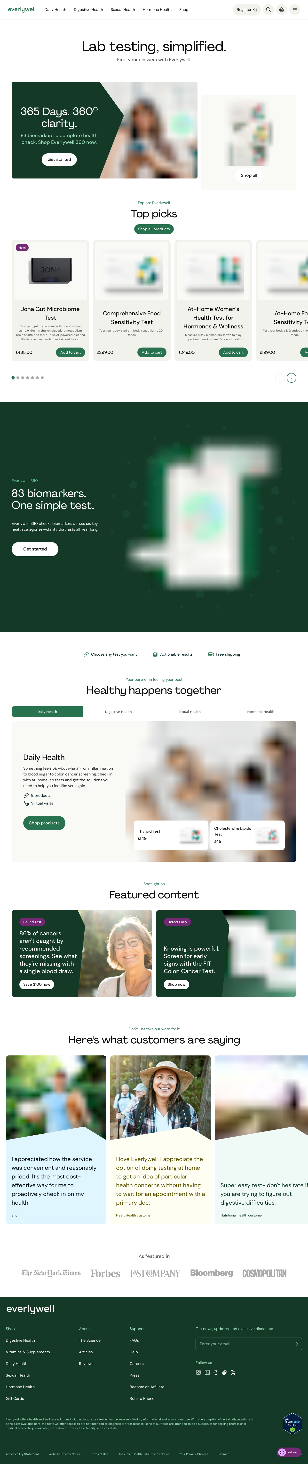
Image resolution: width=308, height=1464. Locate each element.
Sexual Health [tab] (190, 711)
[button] (296, 1344)
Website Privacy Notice (65, 1454)
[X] (233, 1373)
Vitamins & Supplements (28, 1352)
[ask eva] (289, 1452)
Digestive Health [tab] (118, 711)
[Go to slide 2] (17, 377)
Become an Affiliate (147, 1386)
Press (134, 1375)
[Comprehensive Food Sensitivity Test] (132, 300)
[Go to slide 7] (42, 377)
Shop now (176, 984)
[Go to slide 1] (13, 378)
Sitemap (223, 1454)
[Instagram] (198, 1373)
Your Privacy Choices (193, 1454)
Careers (137, 1363)
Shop (183, 9)
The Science (90, 1340)
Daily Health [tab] (47, 711)
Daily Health (55, 9)
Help (134, 1352)
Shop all (249, 175)
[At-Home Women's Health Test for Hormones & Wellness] (213, 300)
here (37, 1424)
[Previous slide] (280, 378)
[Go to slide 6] (37, 377)
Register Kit (247, 9)
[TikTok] (225, 1373)
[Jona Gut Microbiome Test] (50, 300)
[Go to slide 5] (32, 377)
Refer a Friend (142, 1398)
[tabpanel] (154, 791)
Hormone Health (157, 9)
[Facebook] (216, 1373)
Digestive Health (88, 9)
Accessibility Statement (22, 1454)
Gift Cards (15, 1398)
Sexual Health (123, 9)
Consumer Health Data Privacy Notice (144, 1454)
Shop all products (154, 229)
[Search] (268, 9)
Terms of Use (99, 1454)
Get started (59, 159)
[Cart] (281, 9)
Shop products (44, 823)
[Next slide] (291, 378)
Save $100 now (36, 984)
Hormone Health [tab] (260, 711)
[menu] (294, 9)
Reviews (86, 1363)
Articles (86, 1352)
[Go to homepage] (22, 10)
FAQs (134, 1340)
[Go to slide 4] (27, 377)
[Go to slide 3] (22, 377)
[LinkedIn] (207, 1373)
